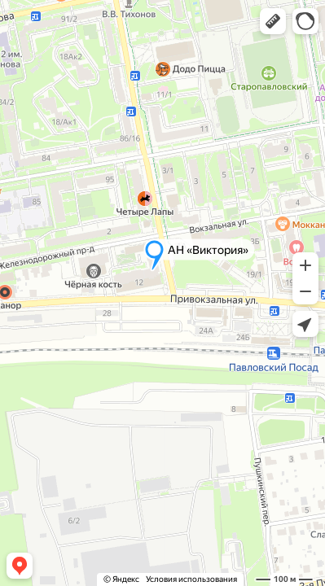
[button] (273, 21)
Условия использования (191, 579)
